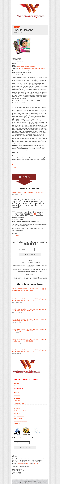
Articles (15, 405)
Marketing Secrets (18, 418)
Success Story (17, 423)
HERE (35, 214)
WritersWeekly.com (31, 481)
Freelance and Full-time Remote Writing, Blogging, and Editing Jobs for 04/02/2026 (29, 340)
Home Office (17, 408)
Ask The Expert (17, 413)
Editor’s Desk (17, 400)
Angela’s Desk (17, 398)
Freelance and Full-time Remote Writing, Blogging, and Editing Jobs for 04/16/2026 (29, 320)
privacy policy (15, 476)
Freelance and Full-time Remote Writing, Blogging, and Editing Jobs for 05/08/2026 (29, 299)
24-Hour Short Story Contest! (20, 421)
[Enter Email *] (27, 249)
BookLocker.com (20, 463)
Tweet (14, 167)
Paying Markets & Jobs (19, 416)
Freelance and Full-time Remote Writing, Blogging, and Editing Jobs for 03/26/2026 (29, 350)
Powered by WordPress (25, 482)
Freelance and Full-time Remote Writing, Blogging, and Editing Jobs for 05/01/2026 (29, 309)
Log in (18, 482)
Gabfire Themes (39, 482)
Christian (17, 27)
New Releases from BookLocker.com (22, 410)
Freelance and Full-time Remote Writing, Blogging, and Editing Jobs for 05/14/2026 (29, 289)
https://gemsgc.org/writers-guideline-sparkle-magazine (32, 68)
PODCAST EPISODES (19, 403)
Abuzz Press (28, 463)
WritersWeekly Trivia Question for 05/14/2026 (27, 192)
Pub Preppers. (36, 463)
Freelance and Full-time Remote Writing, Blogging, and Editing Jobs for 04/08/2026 (29, 330)
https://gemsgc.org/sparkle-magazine (26, 66)
